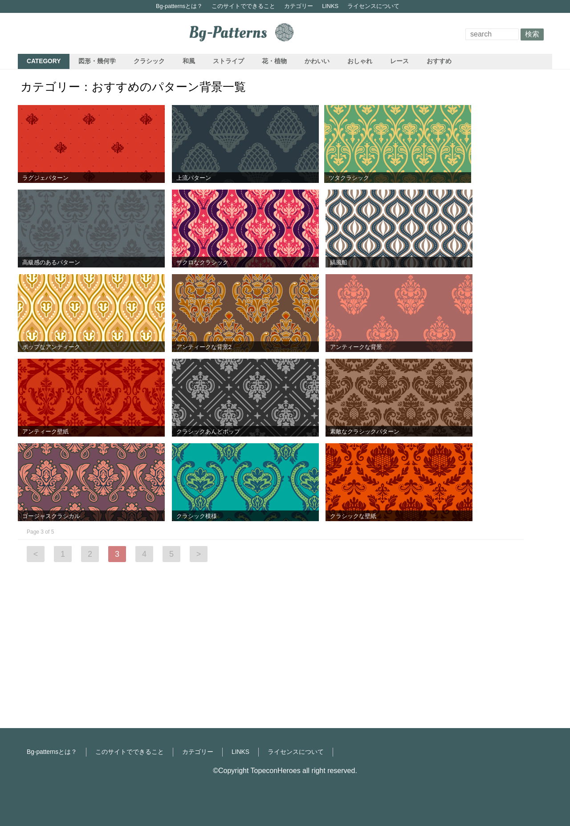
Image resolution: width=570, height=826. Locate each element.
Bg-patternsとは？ (179, 6)
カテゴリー (298, 6)
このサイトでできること (243, 6)
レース (399, 61)
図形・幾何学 (97, 61)
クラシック (149, 61)
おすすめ (439, 61)
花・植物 (274, 61)
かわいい (317, 61)
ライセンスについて (373, 6)
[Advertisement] (516, 234)
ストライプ (228, 61)
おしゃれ (359, 61)
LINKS (330, 6)
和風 (189, 61)
